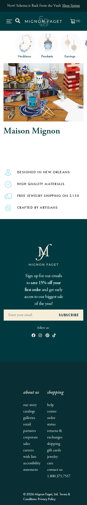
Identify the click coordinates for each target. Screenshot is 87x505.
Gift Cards (54, 450)
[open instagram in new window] (40, 335)
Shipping (53, 443)
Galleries (29, 417)
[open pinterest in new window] (47, 335)
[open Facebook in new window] (33, 335)
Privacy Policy (47, 499)
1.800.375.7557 (58, 476)
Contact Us (54, 469)
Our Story (30, 405)
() (75, 21)
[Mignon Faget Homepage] (43, 254)
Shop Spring (71, 5)
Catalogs (29, 411)
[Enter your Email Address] (29, 315)
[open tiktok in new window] (54, 335)
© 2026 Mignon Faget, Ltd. (40, 494)
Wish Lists (29, 456)
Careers (28, 450)
